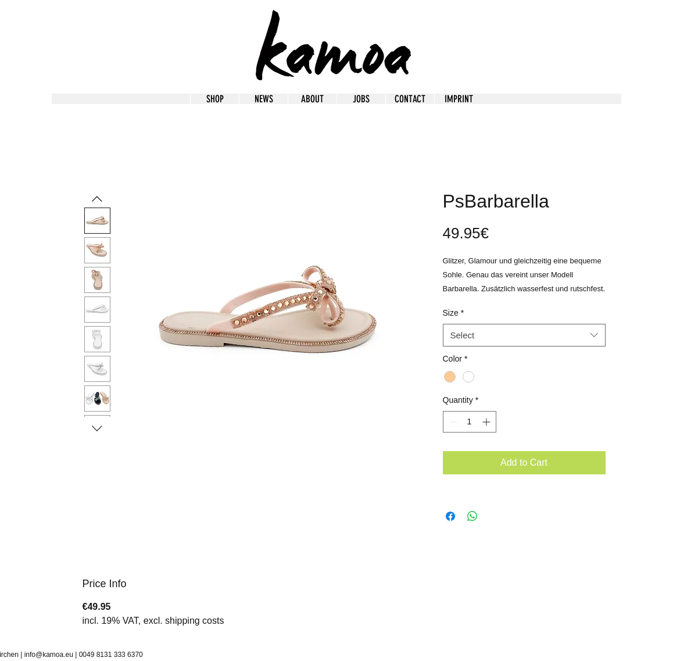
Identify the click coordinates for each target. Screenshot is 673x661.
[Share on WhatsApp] (472, 516)
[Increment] (487, 422)
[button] (458, 99)
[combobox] (524, 335)
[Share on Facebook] (450, 516)
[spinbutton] (469, 422)
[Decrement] (452, 422)
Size (453, 312)
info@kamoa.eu (48, 655)
